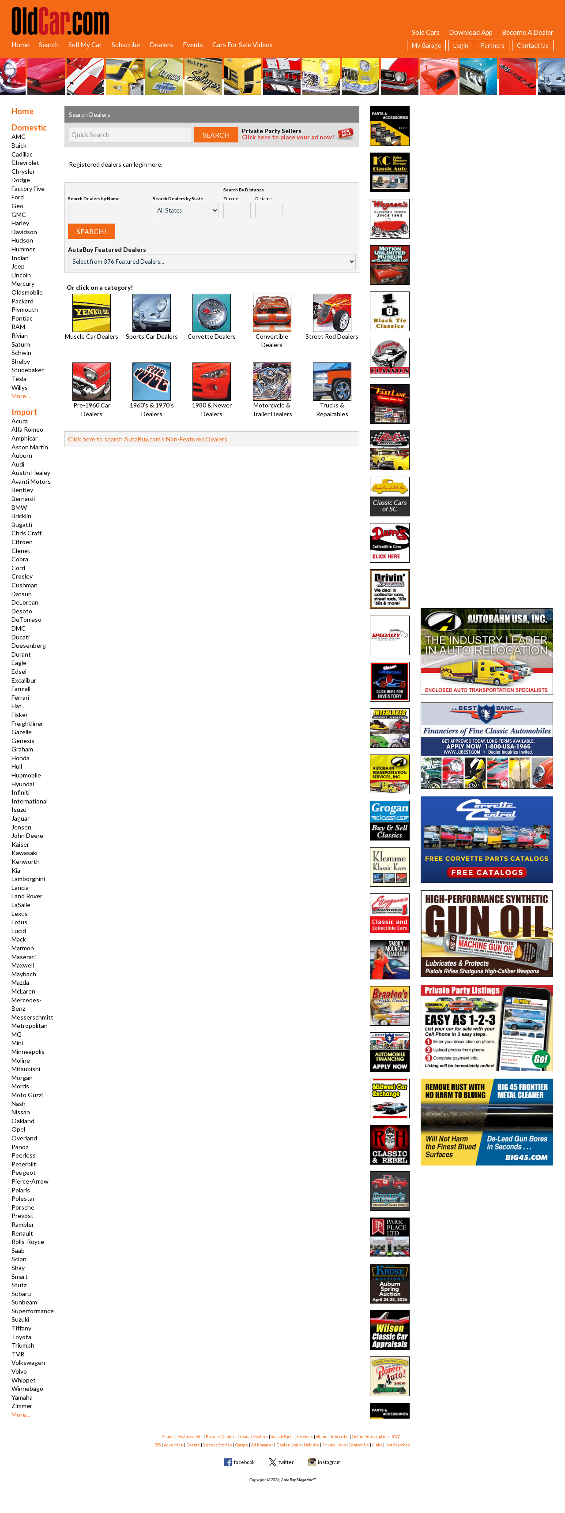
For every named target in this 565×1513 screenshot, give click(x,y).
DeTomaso (26, 619)
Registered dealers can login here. (115, 164)
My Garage (426, 45)
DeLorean (24, 602)
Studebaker (27, 370)
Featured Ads (190, 1436)
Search (49, 45)
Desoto (21, 611)
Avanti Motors (31, 481)
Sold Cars (426, 32)
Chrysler (23, 171)
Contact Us (533, 45)
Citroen (22, 541)
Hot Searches (397, 1444)
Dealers (161, 45)
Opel (18, 1129)
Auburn (21, 455)
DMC (18, 628)
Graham (22, 749)
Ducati (20, 637)
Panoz (19, 1147)
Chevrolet (25, 162)
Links (377, 1444)
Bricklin (21, 515)
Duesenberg (28, 645)
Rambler (22, 1224)
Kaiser (20, 844)
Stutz (18, 1285)
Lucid (18, 930)
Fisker (19, 714)
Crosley (22, 576)
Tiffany (21, 1328)
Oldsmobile (27, 292)
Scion (18, 1259)
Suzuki (20, 1319)
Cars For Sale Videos (242, 45)
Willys (19, 387)
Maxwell (22, 965)
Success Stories (217, 1444)
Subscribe (126, 45)
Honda (20, 758)
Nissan (20, 1112)
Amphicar (24, 438)
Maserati (23, 956)
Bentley (22, 489)
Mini (17, 1042)
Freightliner (27, 723)
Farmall (20, 688)
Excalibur (23, 680)
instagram (329, 1462)
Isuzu (18, 809)
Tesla (18, 378)
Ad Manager (262, 1444)
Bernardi (23, 498)
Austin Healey (30, 472)
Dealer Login (288, 1444)
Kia (15, 870)
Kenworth (25, 861)
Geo (17, 205)
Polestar (23, 1198)
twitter (286, 1462)
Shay (18, 1267)
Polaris (20, 1190)
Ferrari (20, 697)
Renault (22, 1233)
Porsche (22, 1207)
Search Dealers (254, 1436)
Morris (20, 1086)
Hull (16, 766)
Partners (493, 45)
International (29, 801)
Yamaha (22, 1397)
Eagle (18, 662)
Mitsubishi (25, 1068)
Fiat (16, 706)
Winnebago (27, 1388)
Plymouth (24, 309)
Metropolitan (29, 1025)
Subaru (21, 1293)
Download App (471, 32)
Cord (18, 568)
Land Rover (26, 896)
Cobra (19, 559)
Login (460, 45)
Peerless (23, 1155)
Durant (21, 654)
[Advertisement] (487, 161)
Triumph (22, 1345)
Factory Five (28, 188)
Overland (24, 1138)
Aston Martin (29, 447)
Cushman (24, 585)
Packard (22, 301)
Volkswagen (28, 1362)
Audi (17, 464)
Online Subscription (370, 1436)
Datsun (21, 594)
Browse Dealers (221, 1436)
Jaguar (20, 818)
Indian (20, 258)
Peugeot (23, 1172)
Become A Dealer (528, 32)
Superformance (32, 1311)
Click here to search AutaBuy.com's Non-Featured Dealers (147, 439)
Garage (241, 1444)
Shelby (20, 361)
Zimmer (21, 1405)
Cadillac (22, 154)
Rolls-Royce (27, 1241)
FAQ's (397, 1436)
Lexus (19, 913)
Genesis (22, 740)
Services (305, 1436)
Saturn (20, 344)
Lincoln (21, 275)
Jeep (18, 266)
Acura (19, 421)
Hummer (23, 249)
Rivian (19, 335)
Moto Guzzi (27, 1094)
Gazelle (21, 732)
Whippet (23, 1380)
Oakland (22, 1120)
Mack (18, 939)
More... (20, 396)
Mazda (20, 982)
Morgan (22, 1077)
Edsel (18, 671)
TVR (17, 1354)
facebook (244, 1462)
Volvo (19, 1371)
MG (16, 1034)
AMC (18, 136)
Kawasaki (24, 852)
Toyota (21, 1337)
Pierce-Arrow (30, 1181)
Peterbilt (23, 1164)
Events (193, 45)
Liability (311, 1444)
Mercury (22, 283)
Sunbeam (24, 1302)
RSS (157, 1444)
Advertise (173, 1444)
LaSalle (20, 904)
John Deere (27, 835)
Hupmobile (26, 775)
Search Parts (282, 1436)
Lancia (20, 887)
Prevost (22, 1215)
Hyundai (22, 784)
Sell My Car (85, 45)
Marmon (22, 948)
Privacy (328, 1444)
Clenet (20, 550)
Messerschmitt (32, 1017)
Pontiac (22, 318)
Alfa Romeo (27, 429)
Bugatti (21, 524)
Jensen (21, 827)
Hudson (22, 240)
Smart (19, 1276)
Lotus (19, 922)
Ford (17, 197)
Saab (18, 1250)
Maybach (23, 974)
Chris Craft (26, 533)
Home (20, 45)
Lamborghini (28, 878)
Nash (18, 1103)
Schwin (21, 352)
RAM (18, 326)
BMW (19, 507)
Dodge (20, 179)
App (342, 1444)
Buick (18, 145)
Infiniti (20, 792)
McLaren (23, 991)
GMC (18, 214)
